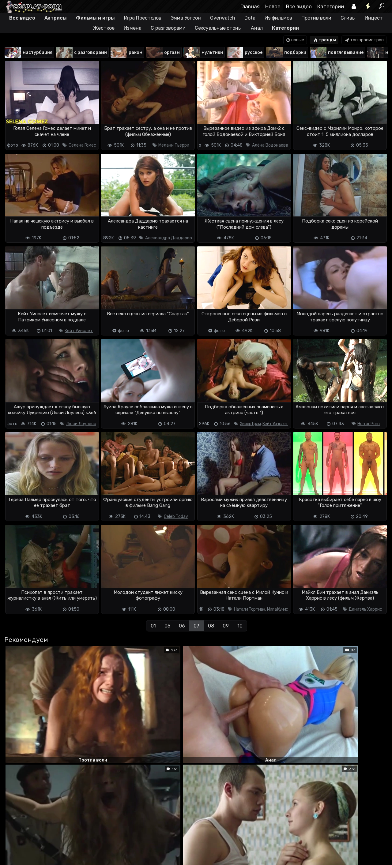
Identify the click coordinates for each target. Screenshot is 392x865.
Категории (330, 6)
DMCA (14, 836)
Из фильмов (278, 18)
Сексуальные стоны (218, 28)
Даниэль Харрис (365, 609)
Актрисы (55, 18)
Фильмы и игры (95, 18)
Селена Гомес (82, 145)
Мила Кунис (277, 609)
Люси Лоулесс (81, 423)
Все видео (299, 6)
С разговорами (168, 28)
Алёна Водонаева (270, 145)
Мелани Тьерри (173, 145)
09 (226, 626)
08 (211, 626)
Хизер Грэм (250, 423)
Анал (257, 28)
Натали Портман (249, 609)
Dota (249, 18)
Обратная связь (67, 836)
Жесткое (103, 28)
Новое (273, 6)
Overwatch (222, 18)
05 (167, 626)
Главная (250, 6)
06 (182, 626)
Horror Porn (368, 423)
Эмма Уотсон (186, 18)
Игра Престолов (143, 18)
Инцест (374, 18)
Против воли (316, 18)
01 (153, 626)
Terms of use (35, 836)
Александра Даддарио (168, 238)
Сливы (348, 18)
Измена (132, 28)
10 (240, 626)
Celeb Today (176, 516)
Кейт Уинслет (79, 330)
